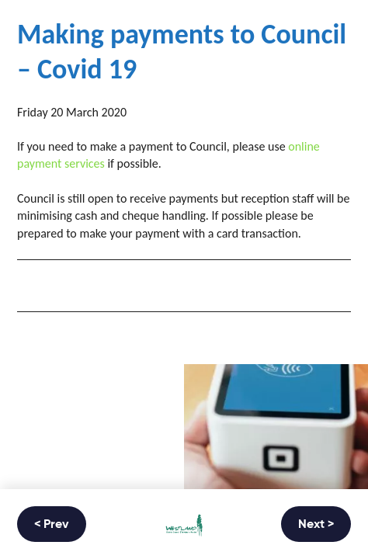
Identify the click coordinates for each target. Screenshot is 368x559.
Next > (316, 525)
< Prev (51, 525)
